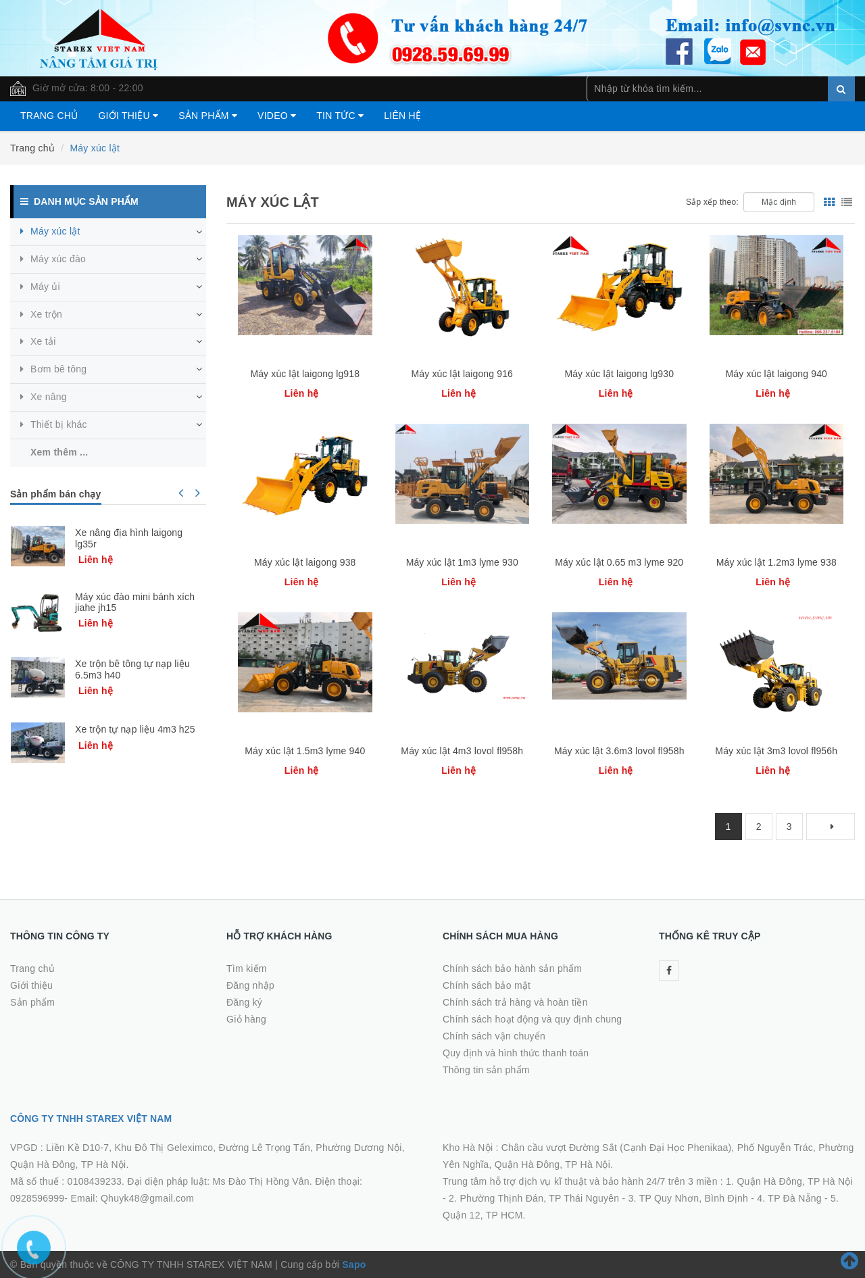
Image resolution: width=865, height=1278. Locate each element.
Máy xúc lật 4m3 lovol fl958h (462, 750)
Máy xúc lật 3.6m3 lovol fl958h (619, 750)
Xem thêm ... (59, 452)
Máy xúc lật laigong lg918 (305, 373)
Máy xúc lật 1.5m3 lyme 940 (305, 750)
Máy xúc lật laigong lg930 (619, 373)
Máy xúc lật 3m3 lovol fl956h (776, 750)
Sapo (354, 1264)
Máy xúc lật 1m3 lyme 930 (462, 562)
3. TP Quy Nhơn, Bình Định (688, 1198)
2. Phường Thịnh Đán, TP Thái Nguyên (534, 1198)
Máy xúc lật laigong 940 (776, 373)
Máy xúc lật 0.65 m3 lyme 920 (619, 562)
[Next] (830, 826)
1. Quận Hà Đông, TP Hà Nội (789, 1181)
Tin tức (340, 115)
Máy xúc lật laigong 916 (462, 373)
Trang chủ (49, 115)
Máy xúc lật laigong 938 (305, 562)
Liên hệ (402, 115)
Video (276, 115)
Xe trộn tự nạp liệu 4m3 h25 (135, 729)
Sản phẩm (207, 115)
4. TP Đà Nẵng (789, 1198)
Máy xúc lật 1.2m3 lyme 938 (776, 562)
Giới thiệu (128, 115)
